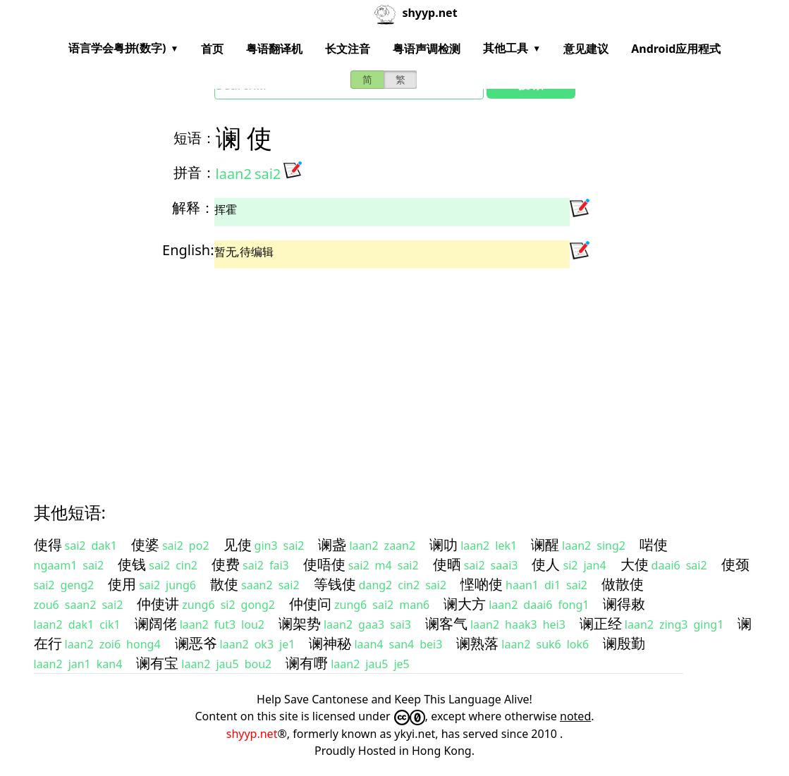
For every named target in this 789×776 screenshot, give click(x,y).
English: (188, 249)
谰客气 (446, 623)
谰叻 (443, 544)
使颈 (735, 564)
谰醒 (545, 544)
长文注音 (347, 48)
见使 (238, 544)
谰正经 (601, 623)
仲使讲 (158, 603)
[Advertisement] (395, 373)
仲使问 (310, 603)
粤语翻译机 (274, 48)
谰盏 (332, 544)
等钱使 (335, 583)
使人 (546, 564)
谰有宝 (157, 662)
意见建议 (585, 48)
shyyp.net (252, 733)
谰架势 (300, 623)
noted (575, 716)
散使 (224, 583)
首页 (212, 48)
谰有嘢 (307, 662)
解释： (193, 207)
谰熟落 (477, 643)
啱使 (654, 544)
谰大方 (465, 603)
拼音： (194, 172)
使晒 (447, 564)
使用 (122, 583)
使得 (48, 544)
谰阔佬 (156, 623)
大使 (634, 564)
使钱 (132, 564)
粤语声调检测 (426, 48)
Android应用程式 (676, 48)
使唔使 (324, 564)
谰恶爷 (196, 643)
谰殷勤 (624, 643)
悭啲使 (481, 583)
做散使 (622, 583)
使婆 (145, 544)
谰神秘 (330, 643)
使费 (226, 564)
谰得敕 (624, 603)
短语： (194, 137)
